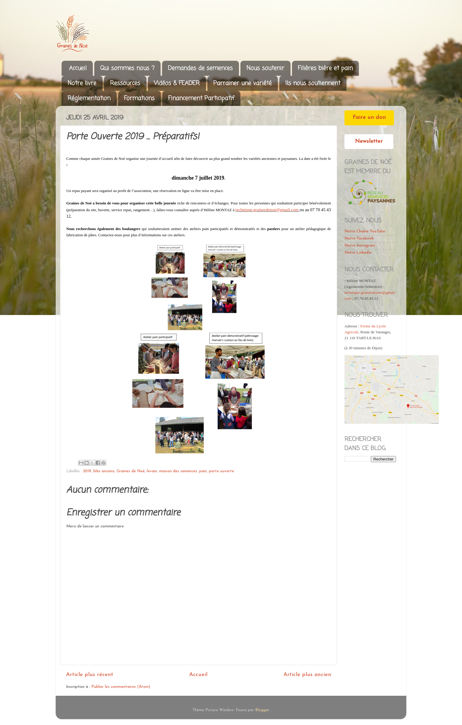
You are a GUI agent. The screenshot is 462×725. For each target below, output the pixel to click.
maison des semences (178, 471)
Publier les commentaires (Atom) (120, 687)
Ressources (125, 83)
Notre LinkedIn (358, 253)
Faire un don (369, 117)
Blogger (262, 710)
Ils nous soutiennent (312, 83)
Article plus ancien (307, 675)
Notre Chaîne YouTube (364, 231)
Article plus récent (89, 675)
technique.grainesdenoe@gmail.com (266, 209)
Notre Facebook (359, 238)
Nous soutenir (265, 68)
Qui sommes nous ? (127, 68)
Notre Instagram (359, 245)
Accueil (78, 68)
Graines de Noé (131, 471)
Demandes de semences (200, 68)
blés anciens (104, 471)
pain (203, 471)
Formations (139, 98)
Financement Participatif (201, 98)
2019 (87, 471)
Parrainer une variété (242, 83)
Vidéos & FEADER (177, 83)
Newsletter (369, 141)
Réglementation (88, 98)
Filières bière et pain (325, 68)
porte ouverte (221, 471)
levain (152, 471)
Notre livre (81, 83)
